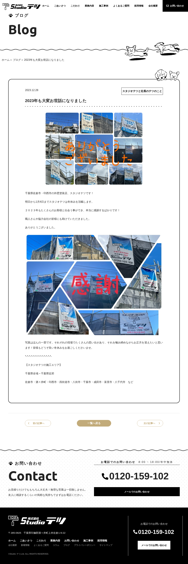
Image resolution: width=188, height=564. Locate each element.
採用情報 (102, 540)
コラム (56, 545)
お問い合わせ (177, 5)
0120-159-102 (139, 476)
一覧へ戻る (94, 423)
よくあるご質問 (41, 545)
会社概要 (12, 545)
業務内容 (55, 540)
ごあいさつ (26, 540)
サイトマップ (105, 545)
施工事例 (88, 540)
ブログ (17, 59)
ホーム (6, 59)
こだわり (41, 540)
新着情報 (25, 545)
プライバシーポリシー (84, 545)
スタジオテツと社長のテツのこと (142, 91)
